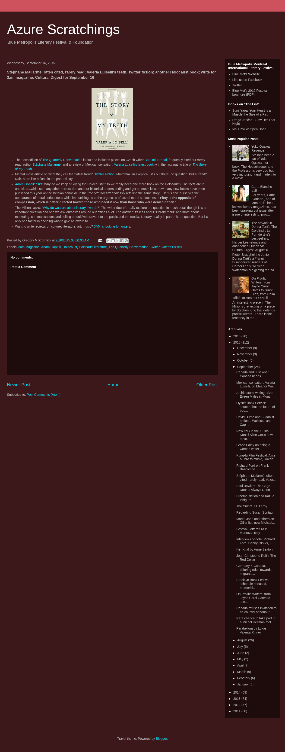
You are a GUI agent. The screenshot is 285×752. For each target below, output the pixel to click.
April (240, 665)
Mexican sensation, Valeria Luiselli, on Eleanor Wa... (256, 384)
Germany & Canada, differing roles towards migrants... (254, 569)
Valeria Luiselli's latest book (134, 164)
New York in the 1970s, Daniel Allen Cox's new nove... (254, 435)
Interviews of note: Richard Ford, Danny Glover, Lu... (256, 541)
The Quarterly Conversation (62, 160)
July (240, 646)
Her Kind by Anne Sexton (254, 549)
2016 (237, 336)
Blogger (161, 738)
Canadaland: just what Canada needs (252, 374)
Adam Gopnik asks (28, 184)
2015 (237, 342)
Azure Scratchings (63, 29)
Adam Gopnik (51, 247)
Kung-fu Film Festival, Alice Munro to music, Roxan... (256, 457)
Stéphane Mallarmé (47, 164)
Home (113, 384)
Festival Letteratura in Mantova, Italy (252, 531)
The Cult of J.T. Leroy (251, 506)
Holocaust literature (93, 247)
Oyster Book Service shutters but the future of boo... (255, 407)
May (240, 659)
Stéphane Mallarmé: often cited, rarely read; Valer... (256, 477)
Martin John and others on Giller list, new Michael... (255, 521)
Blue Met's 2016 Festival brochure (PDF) (250, 92)
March (242, 672)
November (245, 354)
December (245, 348)
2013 (237, 698)
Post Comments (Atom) (43, 394)
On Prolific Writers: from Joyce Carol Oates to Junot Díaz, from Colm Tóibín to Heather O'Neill (253, 288)
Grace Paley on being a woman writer (253, 447)
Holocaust (70, 247)
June (241, 653)
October (243, 360)
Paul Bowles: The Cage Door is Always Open (253, 488)
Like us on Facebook (247, 80)
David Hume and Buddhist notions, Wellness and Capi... (255, 421)
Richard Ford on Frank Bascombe (252, 467)
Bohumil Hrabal (156, 160)
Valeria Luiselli (171, 247)
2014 (237, 692)
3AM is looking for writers (112, 226)
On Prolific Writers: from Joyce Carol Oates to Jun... (253, 598)
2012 (237, 705)
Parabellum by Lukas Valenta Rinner (251, 630)
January (243, 684)
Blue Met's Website (246, 74)
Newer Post (18, 384)
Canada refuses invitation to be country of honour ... (256, 610)
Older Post (207, 384)
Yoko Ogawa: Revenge (261, 148)
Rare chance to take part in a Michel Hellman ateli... (255, 620)
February (244, 678)
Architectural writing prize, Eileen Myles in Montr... (254, 395)
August (242, 640)
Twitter (154, 247)
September (245, 367)
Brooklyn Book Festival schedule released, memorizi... (252, 584)
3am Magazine (29, 247)
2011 (237, 711)
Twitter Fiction (104, 174)
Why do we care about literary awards (70, 208)
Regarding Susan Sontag (254, 512)
